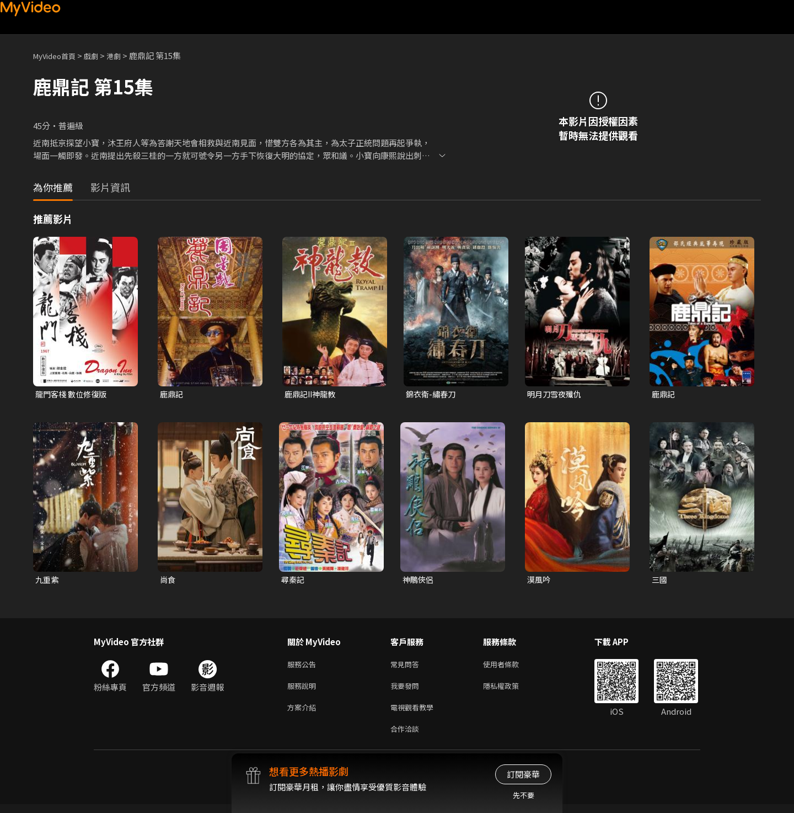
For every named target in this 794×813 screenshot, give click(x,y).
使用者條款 (510, 667)
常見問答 (406, 667)
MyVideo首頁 (58, 55)
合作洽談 (406, 736)
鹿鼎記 (172, 394)
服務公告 (303, 667)
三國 (660, 581)
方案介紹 (303, 713)
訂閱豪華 (523, 774)
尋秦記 (293, 581)
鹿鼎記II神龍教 (312, 394)
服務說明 (303, 690)
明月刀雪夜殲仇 (556, 394)
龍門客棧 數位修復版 (73, 394)
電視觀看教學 (415, 713)
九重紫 (47, 581)
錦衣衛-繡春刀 (432, 394)
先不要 (523, 795)
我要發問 (406, 690)
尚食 (168, 581)
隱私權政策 (510, 690)
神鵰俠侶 (419, 581)
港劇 (124, 55)
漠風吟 (539, 581)
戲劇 (100, 55)
